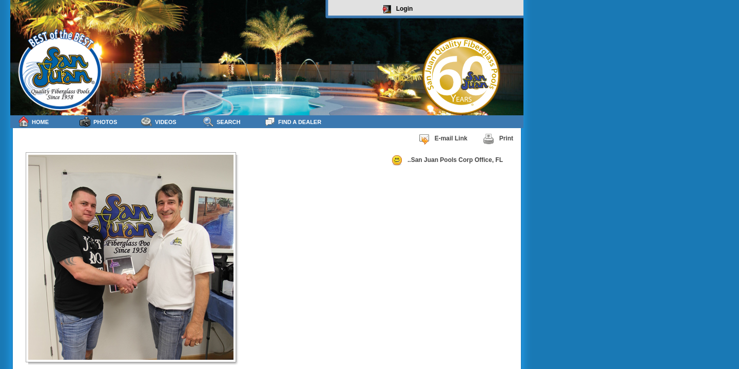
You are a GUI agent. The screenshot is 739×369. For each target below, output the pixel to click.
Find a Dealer (292, 121)
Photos (98, 121)
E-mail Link (443, 139)
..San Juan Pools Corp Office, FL (447, 160)
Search (221, 121)
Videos (159, 121)
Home (33, 121)
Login (398, 9)
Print (498, 139)
